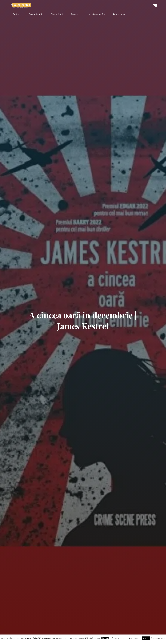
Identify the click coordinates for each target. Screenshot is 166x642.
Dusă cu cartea (20, 5)
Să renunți (105, 638)
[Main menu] (154, 5)
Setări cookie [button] (134, 638)
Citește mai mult (158, 638)
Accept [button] (145, 638)
